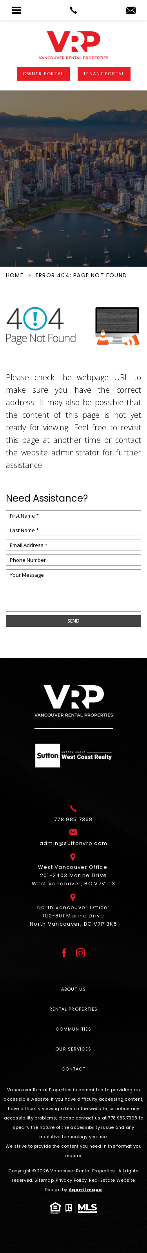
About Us (73, 989)
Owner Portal (43, 73)
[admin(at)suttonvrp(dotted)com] (131, 11)
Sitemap (44, 1180)
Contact (74, 1069)
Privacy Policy (71, 1180)
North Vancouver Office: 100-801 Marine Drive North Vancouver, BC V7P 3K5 (73, 914)
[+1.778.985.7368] (73, 818)
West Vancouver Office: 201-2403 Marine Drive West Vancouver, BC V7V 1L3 (74, 874)
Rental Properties (73, 1009)
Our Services (73, 1049)
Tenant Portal (103, 73)
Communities (73, 1029)
